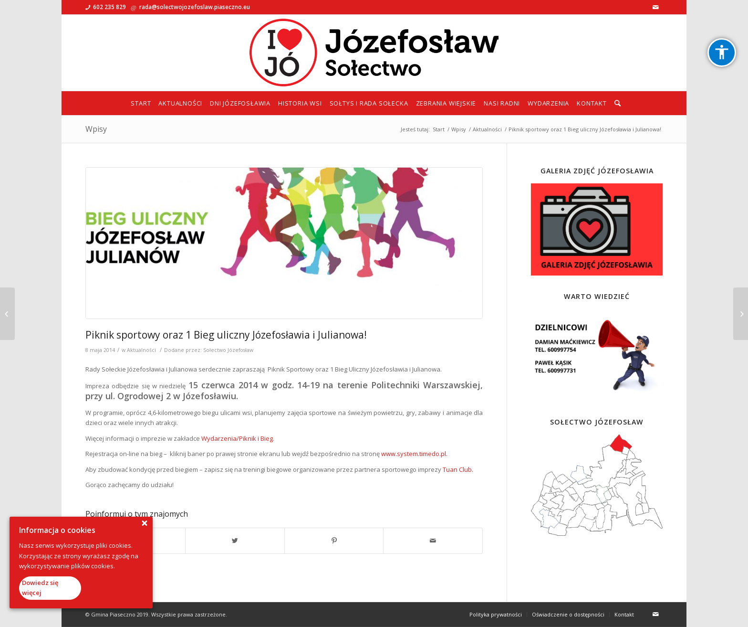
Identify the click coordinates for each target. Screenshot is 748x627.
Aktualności (487, 129)
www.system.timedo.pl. (414, 453)
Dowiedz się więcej (40, 587)
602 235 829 (109, 7)
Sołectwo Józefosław (228, 350)
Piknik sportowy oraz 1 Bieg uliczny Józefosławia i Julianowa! (226, 334)
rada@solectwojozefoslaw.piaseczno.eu (194, 7)
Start (439, 129)
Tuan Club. (458, 469)
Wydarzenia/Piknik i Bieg (237, 438)
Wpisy (96, 129)
